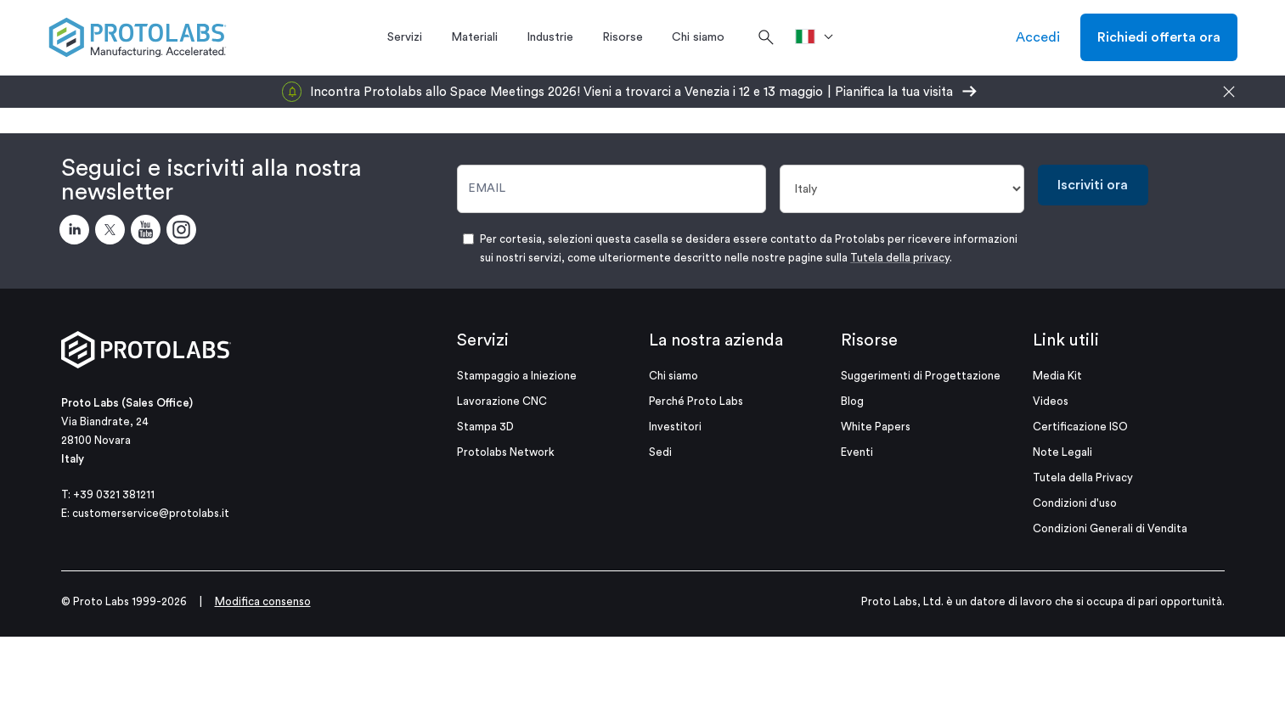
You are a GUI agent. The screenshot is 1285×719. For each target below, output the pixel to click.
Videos (1050, 401)
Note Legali (1062, 452)
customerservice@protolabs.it (150, 513)
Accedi (1038, 37)
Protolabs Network (506, 452)
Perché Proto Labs (696, 401)
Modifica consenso (263, 601)
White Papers (875, 426)
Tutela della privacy (900, 257)
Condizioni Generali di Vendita (1110, 528)
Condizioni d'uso (1075, 502)
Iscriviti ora (1092, 185)
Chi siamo (673, 375)
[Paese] (902, 189)
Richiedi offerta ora (1158, 37)
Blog (852, 401)
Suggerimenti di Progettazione (920, 375)
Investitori (675, 426)
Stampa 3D (485, 426)
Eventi (857, 452)
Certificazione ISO (1080, 426)
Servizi (483, 340)
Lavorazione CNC (502, 401)
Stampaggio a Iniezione (517, 375)
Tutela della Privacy (1083, 477)
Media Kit (1057, 375)
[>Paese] (820, 37)
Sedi (660, 452)
